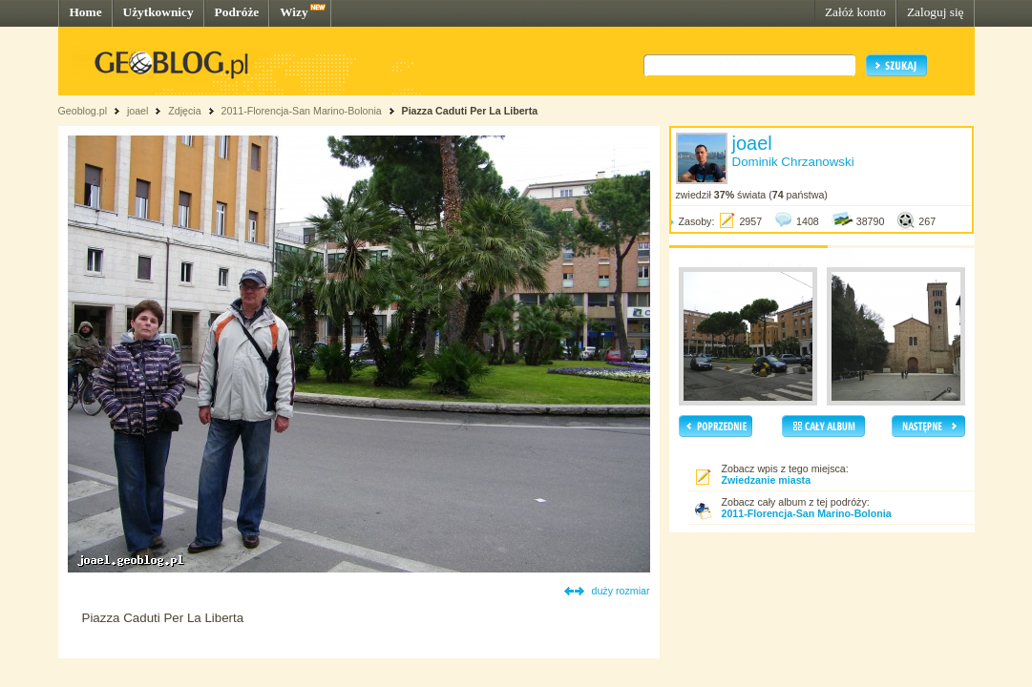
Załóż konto (855, 12)
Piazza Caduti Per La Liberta (470, 110)
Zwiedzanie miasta (766, 480)
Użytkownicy (158, 12)
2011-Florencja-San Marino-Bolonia (301, 110)
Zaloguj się (935, 12)
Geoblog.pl (83, 110)
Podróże (237, 12)
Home (86, 12)
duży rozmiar (621, 590)
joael (138, 110)
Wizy (293, 12)
